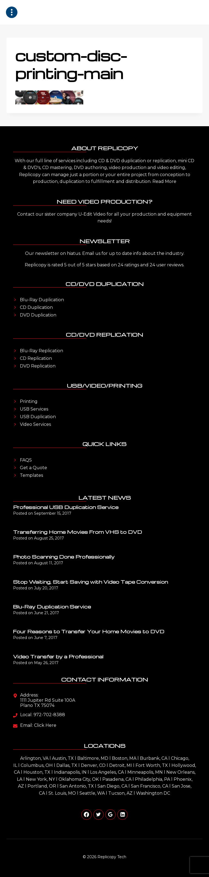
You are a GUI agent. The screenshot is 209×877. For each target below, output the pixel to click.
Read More (164, 181)
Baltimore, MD (92, 758)
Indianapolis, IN (70, 772)
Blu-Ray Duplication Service (52, 606)
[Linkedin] (122, 814)
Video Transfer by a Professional (58, 656)
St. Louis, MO (62, 793)
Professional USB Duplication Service (65, 507)
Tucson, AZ (120, 793)
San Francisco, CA (149, 786)
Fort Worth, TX (152, 765)
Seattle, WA (92, 793)
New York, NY (40, 779)
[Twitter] (98, 814)
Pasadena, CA (116, 779)
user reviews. (170, 264)
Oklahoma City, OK (79, 779)
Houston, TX (36, 772)
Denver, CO (93, 765)
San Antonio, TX (77, 786)
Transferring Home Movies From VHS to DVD (77, 532)
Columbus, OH (37, 765)
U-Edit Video (92, 214)
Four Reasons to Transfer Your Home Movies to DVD (88, 631)
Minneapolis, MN (145, 772)
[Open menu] (196, 12)
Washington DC (153, 793)
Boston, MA (124, 758)
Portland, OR (41, 786)
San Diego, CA (112, 786)
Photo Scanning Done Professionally (64, 556)
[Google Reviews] (110, 814)
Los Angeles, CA (107, 772)
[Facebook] (86, 814)
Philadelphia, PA (152, 779)
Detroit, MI (120, 765)
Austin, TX (63, 758)
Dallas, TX (66, 765)
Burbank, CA (153, 758)
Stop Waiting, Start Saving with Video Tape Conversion (90, 581)
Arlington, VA (34, 758)
